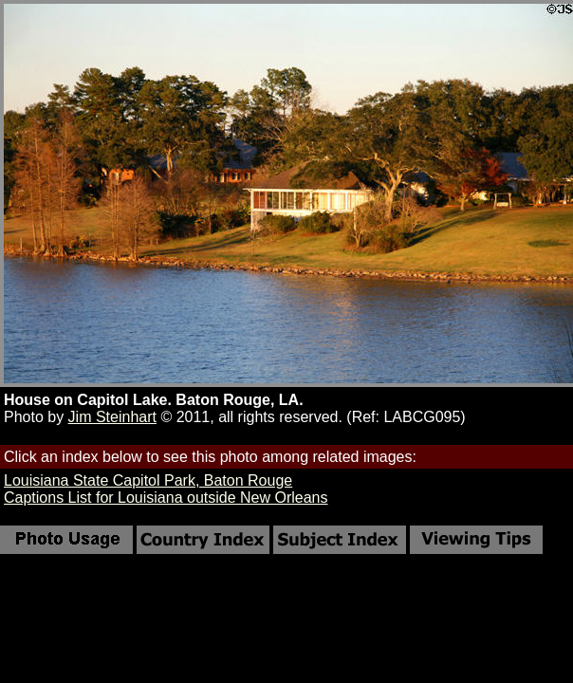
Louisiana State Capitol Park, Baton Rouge (148, 480)
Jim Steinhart (112, 417)
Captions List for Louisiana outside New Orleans (166, 497)
